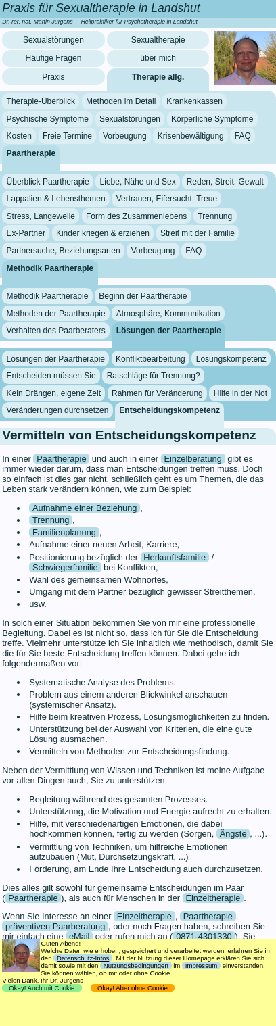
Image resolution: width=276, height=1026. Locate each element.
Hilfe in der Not (240, 393)
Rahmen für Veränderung (157, 393)
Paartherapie (31, 153)
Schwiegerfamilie (65, 567)
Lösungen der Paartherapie (168, 330)
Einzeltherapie (212, 898)
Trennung (215, 216)
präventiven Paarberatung (55, 926)
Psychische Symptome (48, 119)
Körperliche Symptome (212, 119)
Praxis (53, 77)
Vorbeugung (125, 136)
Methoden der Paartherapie (56, 313)
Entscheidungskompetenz (169, 410)
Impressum (201, 965)
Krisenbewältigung (191, 136)
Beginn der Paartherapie (143, 296)
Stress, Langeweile (41, 216)
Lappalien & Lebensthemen (56, 198)
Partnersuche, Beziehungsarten (63, 250)
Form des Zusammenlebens (136, 216)
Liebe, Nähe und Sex (138, 181)
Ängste (233, 834)
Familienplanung (64, 532)
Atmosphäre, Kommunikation (168, 313)
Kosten (19, 136)
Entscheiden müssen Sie (51, 376)
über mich (158, 58)
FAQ (243, 136)
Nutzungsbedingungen (136, 965)
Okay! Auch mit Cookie (41, 988)
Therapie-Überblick (41, 101)
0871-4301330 (204, 936)
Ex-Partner (26, 233)
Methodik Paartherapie (50, 267)
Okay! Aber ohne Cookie (133, 988)
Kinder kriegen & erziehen (103, 233)
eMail (79, 936)
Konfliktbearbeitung (150, 359)
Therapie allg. (158, 77)
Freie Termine (67, 136)
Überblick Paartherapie (48, 181)
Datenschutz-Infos (83, 958)
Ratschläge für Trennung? (153, 376)
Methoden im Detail (121, 101)
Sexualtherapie (158, 40)
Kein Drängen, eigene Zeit (54, 393)
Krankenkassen (194, 101)
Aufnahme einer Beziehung (84, 508)
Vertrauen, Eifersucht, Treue (166, 198)
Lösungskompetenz (231, 359)
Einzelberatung (192, 459)
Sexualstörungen (53, 40)
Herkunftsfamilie (174, 557)
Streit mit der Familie (197, 233)
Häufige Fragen (54, 58)
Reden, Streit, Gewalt (225, 181)
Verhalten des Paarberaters (56, 330)
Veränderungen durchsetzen (58, 410)
